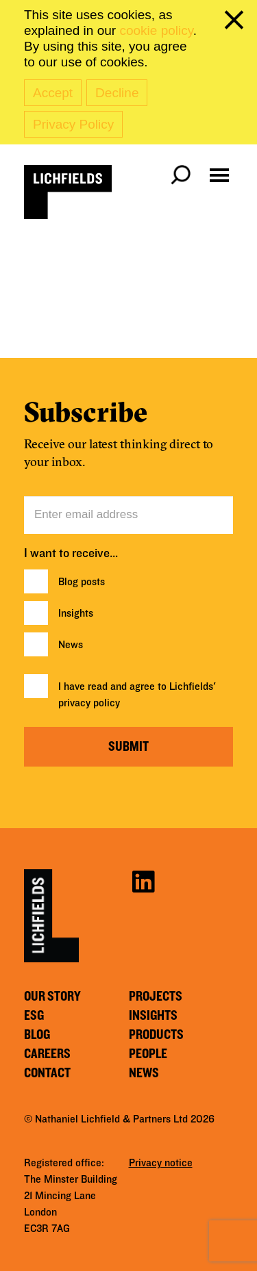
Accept (53, 93)
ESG (34, 1016)
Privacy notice (161, 1162)
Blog (37, 1035)
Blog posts (81, 581)
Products (156, 1035)
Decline (116, 93)
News (70, 644)
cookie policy (156, 30)
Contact (47, 1073)
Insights (75, 613)
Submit (128, 747)
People (148, 1054)
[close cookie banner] (236, 22)
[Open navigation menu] (219, 175)
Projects (155, 996)
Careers (47, 1054)
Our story (52, 996)
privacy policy (89, 702)
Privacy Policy (73, 124)
